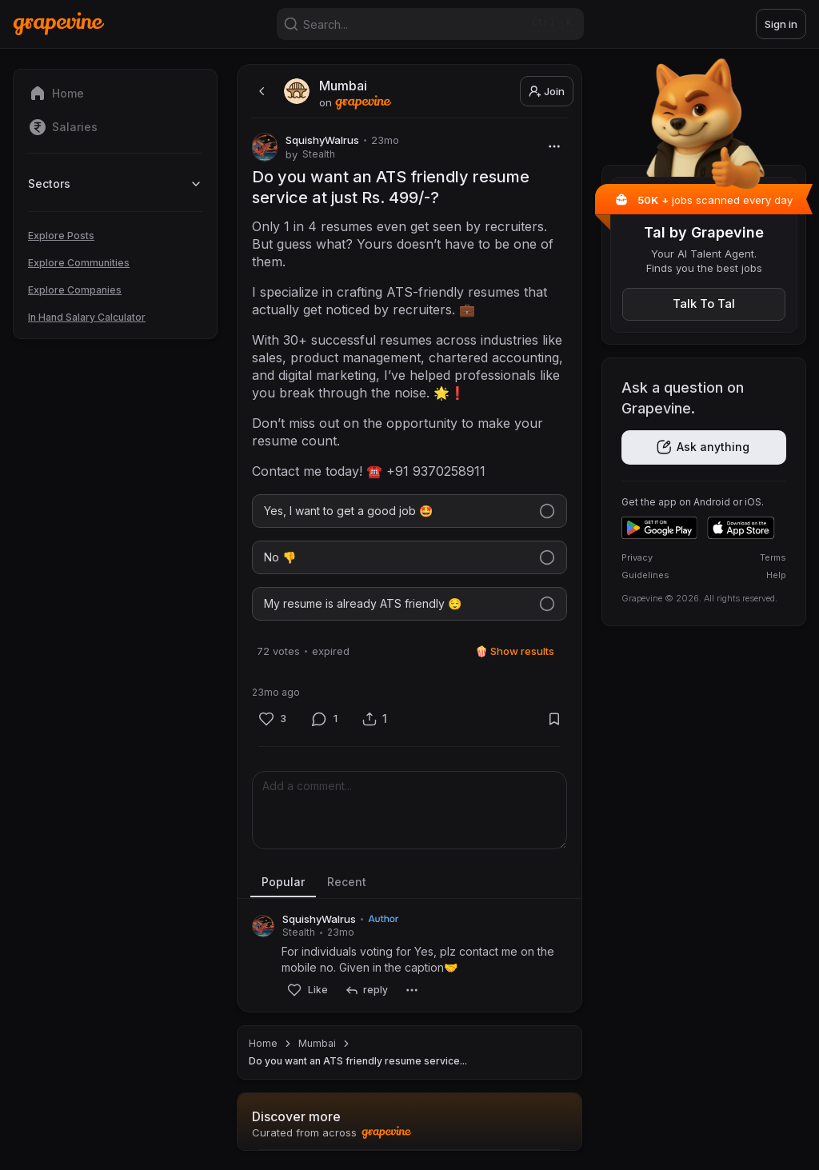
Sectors (115, 183)
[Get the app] (703, 447)
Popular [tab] (283, 881)
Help (776, 575)
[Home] (59, 23)
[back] (260, 91)
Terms (773, 557)
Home (263, 1043)
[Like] (272, 719)
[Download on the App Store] (741, 528)
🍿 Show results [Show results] (514, 651)
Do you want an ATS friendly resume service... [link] (358, 1061)
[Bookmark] (554, 718)
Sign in (781, 24)
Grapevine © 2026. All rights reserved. (699, 598)
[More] (554, 146)
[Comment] (325, 719)
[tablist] (409, 883)
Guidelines (645, 575)
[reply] (366, 990)
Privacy (637, 557)
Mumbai (317, 1043)
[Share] (375, 718)
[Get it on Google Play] (659, 528)
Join (547, 91)
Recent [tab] (346, 881)
